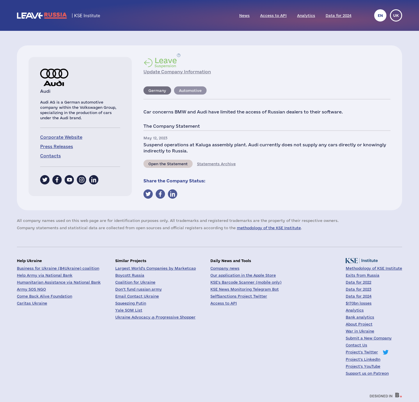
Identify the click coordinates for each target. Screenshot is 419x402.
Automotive (190, 90)
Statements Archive (216, 164)
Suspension (166, 62)
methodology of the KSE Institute (269, 228)
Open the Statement (168, 164)
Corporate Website (61, 137)
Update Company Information (177, 71)
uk (396, 15)
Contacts (50, 155)
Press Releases (56, 146)
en (380, 15)
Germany (157, 90)
